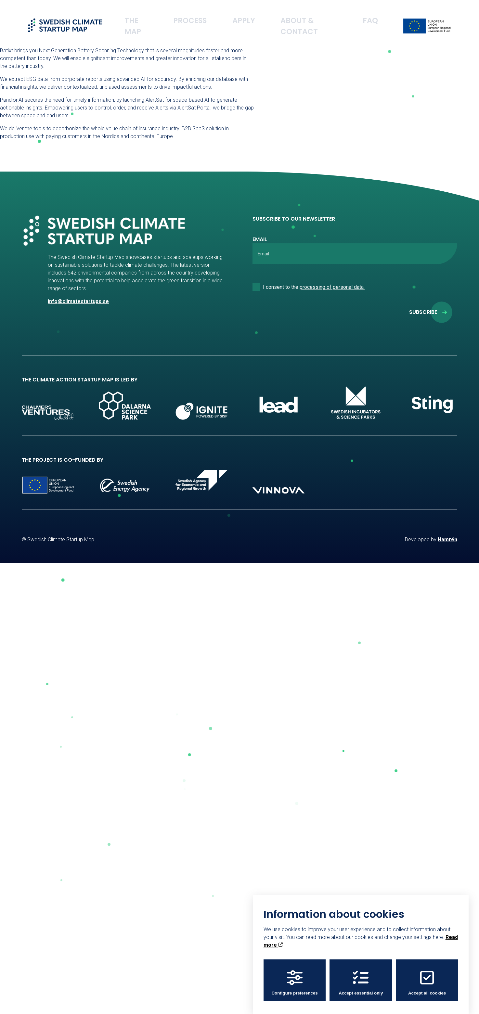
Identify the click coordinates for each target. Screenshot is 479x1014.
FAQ (376, 14)
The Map (203, 14)
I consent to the (314, 287)
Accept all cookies (427, 978)
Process (243, 14)
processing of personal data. (332, 287)
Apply (279, 14)
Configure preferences (294, 978)
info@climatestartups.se (78, 301)
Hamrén (447, 539)
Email (259, 239)
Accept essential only (361, 978)
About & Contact (329, 14)
